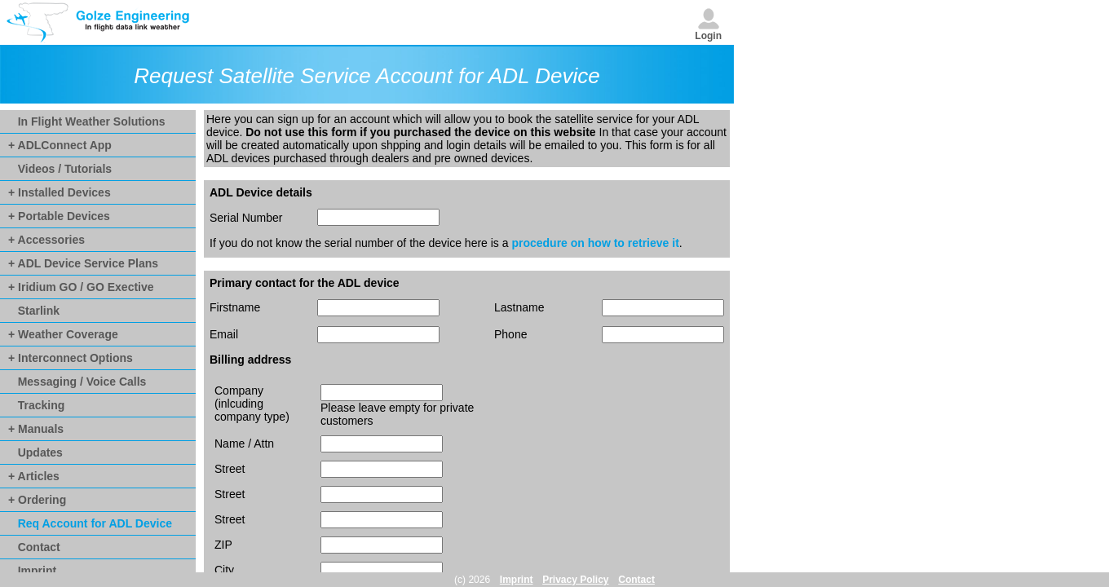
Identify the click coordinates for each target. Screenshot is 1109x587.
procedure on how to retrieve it (594, 242)
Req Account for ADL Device (90, 523)
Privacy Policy (575, 579)
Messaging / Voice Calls (77, 381)
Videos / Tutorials (60, 168)
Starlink (34, 310)
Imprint (32, 570)
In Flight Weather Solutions (87, 121)
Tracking (36, 405)
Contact (34, 547)
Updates (35, 452)
